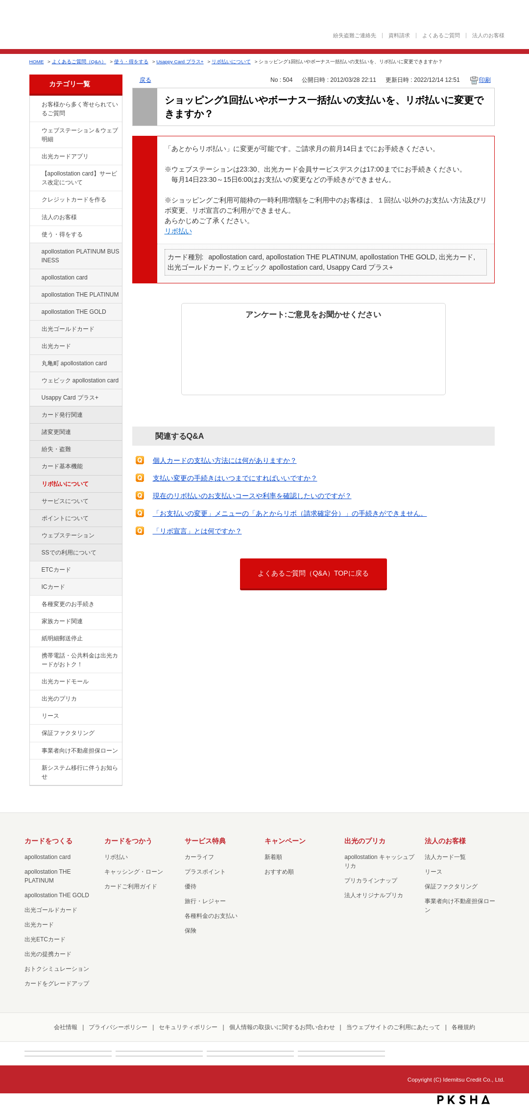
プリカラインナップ (370, 880)
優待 (190, 886)
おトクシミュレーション (56, 968)
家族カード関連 (62, 621)
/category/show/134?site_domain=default (35, 105)
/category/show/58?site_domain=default (35, 329)
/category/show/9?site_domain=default (35, 235)
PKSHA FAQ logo (463, 1099)
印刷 (485, 79)
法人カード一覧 (445, 857)
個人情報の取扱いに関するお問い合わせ (282, 1027)
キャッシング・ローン (133, 871)
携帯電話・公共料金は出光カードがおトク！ (80, 660)
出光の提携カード (48, 954)
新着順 (273, 857)
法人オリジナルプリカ (373, 895)
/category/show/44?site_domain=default (35, 312)
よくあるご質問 (441, 35)
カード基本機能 (62, 466)
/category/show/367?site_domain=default (35, 398)
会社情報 (65, 1027)
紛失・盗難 (56, 449)
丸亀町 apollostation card (74, 363)
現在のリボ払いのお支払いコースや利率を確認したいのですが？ (252, 496)
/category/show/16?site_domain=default (35, 699)
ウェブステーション (68, 535)
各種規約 (463, 1027)
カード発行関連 (62, 414)
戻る (145, 79)
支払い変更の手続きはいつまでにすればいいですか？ (235, 478)
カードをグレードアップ (56, 983)
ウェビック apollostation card (80, 380)
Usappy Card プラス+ (179, 61)
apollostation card (65, 277)
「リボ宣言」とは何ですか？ (197, 531)
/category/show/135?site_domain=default (35, 131)
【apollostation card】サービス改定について (79, 178)
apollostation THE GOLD (74, 311)
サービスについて (65, 501)
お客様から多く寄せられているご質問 (80, 109)
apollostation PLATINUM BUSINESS (81, 256)
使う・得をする (131, 61)
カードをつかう (128, 841)
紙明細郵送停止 (62, 638)
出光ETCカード (45, 939)
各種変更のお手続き (68, 604)
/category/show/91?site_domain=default (35, 381)
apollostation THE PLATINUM (80, 294)
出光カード (56, 346)
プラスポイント (205, 871)
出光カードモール (65, 681)
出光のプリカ (59, 698)
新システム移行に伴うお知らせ (80, 772)
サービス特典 (205, 841)
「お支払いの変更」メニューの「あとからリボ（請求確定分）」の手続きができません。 (290, 513)
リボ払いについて (231, 61)
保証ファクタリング (68, 733)
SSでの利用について (69, 552)
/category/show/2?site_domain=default (35, 200)
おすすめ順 (279, 871)
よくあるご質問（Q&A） (79, 61)
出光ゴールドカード (68, 329)
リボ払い (178, 231)
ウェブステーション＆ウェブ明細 (80, 135)
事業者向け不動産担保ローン (80, 750)
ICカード (53, 586)
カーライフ (199, 857)
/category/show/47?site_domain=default (35, 347)
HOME (36, 61)
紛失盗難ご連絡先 (354, 35)
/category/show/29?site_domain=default (35, 278)
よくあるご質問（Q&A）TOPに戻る (313, 573)
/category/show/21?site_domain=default (35, 218)
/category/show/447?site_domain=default (35, 252)
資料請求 (399, 35)
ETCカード (56, 569)
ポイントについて (65, 518)
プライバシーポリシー (118, 1027)
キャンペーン (285, 841)
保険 (190, 930)
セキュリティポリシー (188, 1027)
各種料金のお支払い (211, 915)
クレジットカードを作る (74, 199)
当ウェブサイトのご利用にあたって (393, 1027)
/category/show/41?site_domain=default (35, 295)
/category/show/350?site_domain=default (35, 768)
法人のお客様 (488, 35)
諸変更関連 (56, 432)
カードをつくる (48, 841)
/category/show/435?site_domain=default (35, 157)
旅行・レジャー (205, 901)
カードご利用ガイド (130, 886)
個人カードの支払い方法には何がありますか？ (225, 460)
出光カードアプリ (65, 156)
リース (50, 715)
